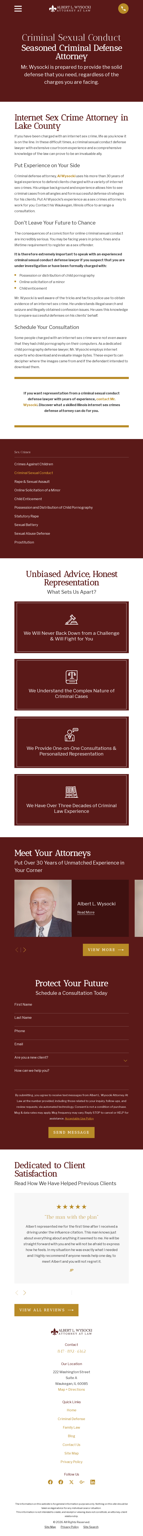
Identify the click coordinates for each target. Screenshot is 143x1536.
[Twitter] (71, 1482)
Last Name (23, 1018)
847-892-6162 (71, 1351)
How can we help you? (31, 1071)
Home (71, 1410)
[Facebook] (50, 1482)
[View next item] (24, 949)
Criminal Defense (71, 1419)
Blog (71, 1436)
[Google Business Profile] (82, 1482)
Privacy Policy (71, 1462)
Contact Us (71, 1445)
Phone (19, 1031)
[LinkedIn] (92, 1482)
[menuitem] (71, 464)
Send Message (71, 1132)
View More (106, 950)
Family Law (71, 1427)
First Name (23, 1004)
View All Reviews (46, 1310)
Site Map (72, 1453)
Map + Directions (71, 1390)
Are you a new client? (31, 1057)
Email (18, 1044)
